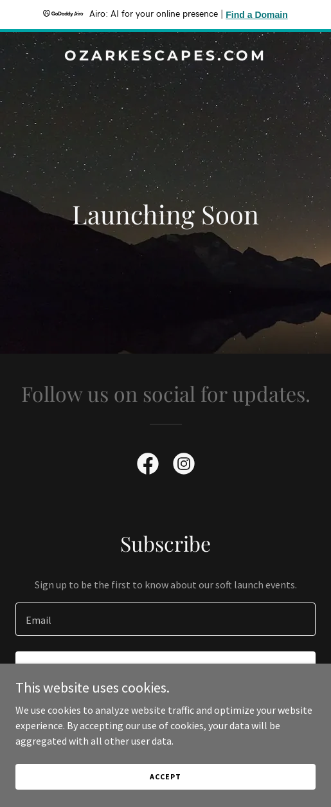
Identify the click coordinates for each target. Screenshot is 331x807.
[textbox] (165, 619)
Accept (165, 776)
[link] (165, 56)
